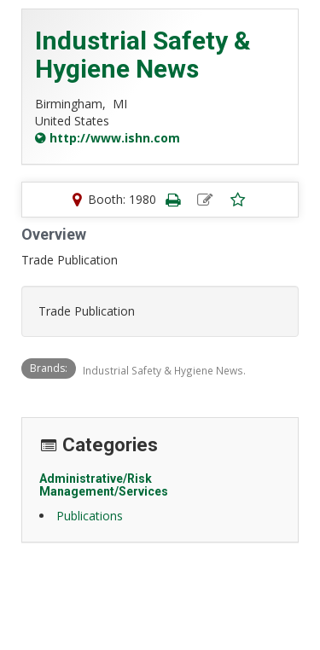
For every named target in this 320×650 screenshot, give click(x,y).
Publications (89, 516)
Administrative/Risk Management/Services (103, 485)
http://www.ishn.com (114, 138)
